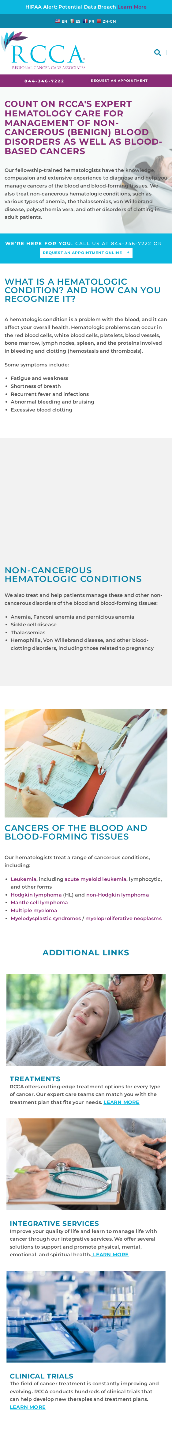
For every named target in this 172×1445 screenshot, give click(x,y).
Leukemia (23, 879)
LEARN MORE (121, 1102)
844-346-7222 (131, 243)
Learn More (132, 7)
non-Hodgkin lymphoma (117, 895)
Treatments (35, 1079)
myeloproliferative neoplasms (123, 918)
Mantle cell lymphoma (39, 902)
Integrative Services (54, 1223)
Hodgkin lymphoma (36, 895)
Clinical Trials (41, 1376)
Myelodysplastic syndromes (46, 918)
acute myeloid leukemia (95, 879)
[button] (157, 53)
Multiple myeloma (34, 910)
